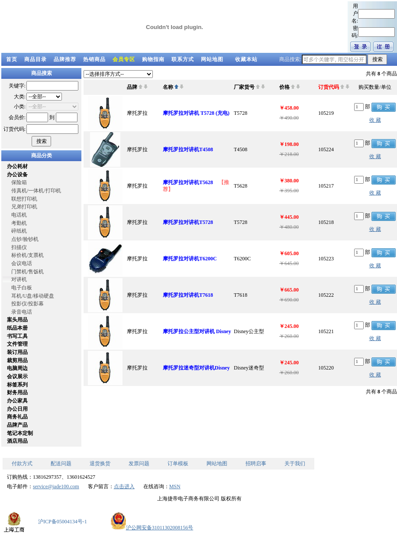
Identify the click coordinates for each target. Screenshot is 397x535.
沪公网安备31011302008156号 (152, 528)
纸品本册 (17, 328)
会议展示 (17, 376)
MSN (175, 486)
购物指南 (153, 59)
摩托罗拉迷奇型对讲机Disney (196, 368)
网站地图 (212, 59)
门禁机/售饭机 (27, 272)
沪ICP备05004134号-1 (62, 522)
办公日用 (17, 409)
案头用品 (17, 320)
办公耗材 (17, 166)
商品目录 (35, 59)
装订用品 (17, 352)
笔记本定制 (20, 433)
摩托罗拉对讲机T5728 (188, 222)
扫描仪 (19, 247)
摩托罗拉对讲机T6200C (190, 259)
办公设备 (17, 175)
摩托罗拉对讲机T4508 (188, 149)
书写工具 (17, 336)
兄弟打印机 (24, 207)
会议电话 (21, 263)
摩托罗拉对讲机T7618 (188, 295)
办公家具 (17, 401)
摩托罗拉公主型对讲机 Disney (197, 331)
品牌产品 (17, 425)
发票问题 (139, 463)
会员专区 (124, 59)
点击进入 (124, 486)
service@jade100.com (56, 486)
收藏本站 (246, 59)
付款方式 (22, 463)
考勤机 (19, 223)
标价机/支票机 (27, 255)
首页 (11, 59)
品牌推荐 (65, 59)
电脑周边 (17, 368)
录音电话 (21, 312)
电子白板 (21, 288)
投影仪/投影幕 (27, 304)
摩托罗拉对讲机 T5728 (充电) (196, 113)
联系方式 (182, 59)
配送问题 (61, 463)
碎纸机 (19, 231)
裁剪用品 (17, 360)
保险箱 (19, 182)
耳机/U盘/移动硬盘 (32, 296)
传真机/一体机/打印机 (36, 191)
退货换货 (100, 463)
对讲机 (19, 279)
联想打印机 (24, 199)
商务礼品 (17, 417)
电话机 (19, 215)
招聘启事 (255, 463)
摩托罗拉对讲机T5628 (188, 182)
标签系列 (17, 385)
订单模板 (178, 463)
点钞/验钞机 (25, 239)
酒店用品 (17, 441)
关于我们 (294, 463)
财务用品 (17, 392)
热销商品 (94, 59)
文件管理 (17, 344)
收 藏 (375, 120)
